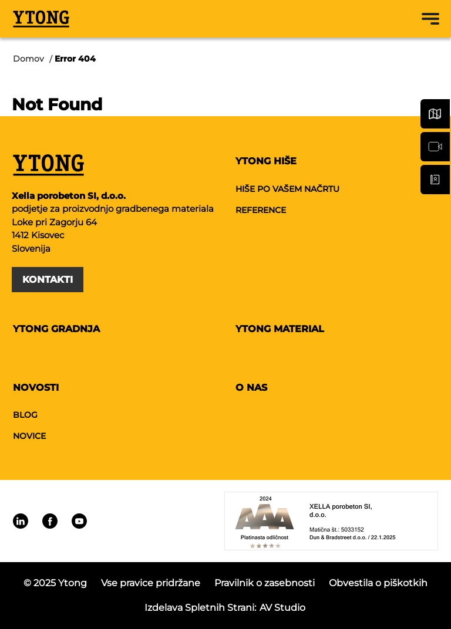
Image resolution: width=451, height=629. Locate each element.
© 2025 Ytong (55, 583)
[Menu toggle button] (430, 19)
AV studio (282, 607)
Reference (260, 210)
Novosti (36, 387)
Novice (29, 436)
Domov (28, 58)
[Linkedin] (20, 521)
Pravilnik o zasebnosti (264, 583)
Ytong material (279, 328)
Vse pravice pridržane (150, 583)
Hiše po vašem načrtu (287, 189)
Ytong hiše (266, 161)
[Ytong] (41, 19)
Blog (25, 415)
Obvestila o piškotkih (378, 583)
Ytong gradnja (56, 328)
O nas (251, 387)
